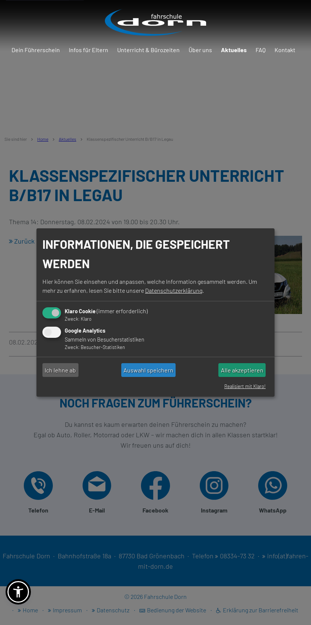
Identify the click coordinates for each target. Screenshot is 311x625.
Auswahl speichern (148, 370)
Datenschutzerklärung (173, 290)
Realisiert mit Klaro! (245, 386)
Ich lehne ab (60, 370)
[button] (18, 592)
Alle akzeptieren (242, 370)
